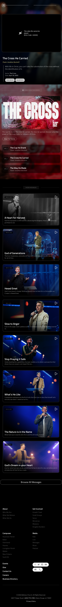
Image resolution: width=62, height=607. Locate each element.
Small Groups (37, 515)
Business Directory (10, 578)
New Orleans (7, 554)
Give (4, 567)
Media (35, 533)
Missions (36, 524)
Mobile (5, 551)
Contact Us (7, 571)
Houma (5, 545)
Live (34, 539)
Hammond (6, 542)
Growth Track (37, 512)
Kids (34, 536)
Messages (36, 542)
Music (35, 545)
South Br (6, 557)
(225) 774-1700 (30, 598)
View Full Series (9, 139)
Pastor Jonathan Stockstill (11, 62)
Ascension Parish (9, 536)
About (5, 508)
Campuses (7, 533)
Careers (6, 575)
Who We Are (7, 512)
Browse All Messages (31, 482)
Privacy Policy (31, 601)
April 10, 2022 (13, 75)
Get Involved (38, 508)
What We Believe (9, 515)
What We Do (7, 518)
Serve (35, 518)
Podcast (35, 548)
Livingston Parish (9, 548)
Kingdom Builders (39, 527)
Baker (5, 539)
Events (5, 563)
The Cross (13, 73)
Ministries (36, 521)
